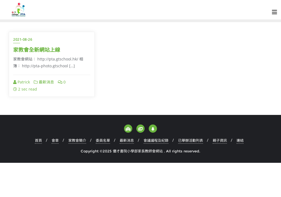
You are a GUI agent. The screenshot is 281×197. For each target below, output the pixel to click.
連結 (240, 140)
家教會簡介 (77, 140)
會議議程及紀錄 (156, 140)
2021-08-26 (22, 39)
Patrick (21, 82)
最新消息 (44, 82)
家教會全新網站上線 (36, 50)
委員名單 (103, 140)
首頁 (38, 140)
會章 (55, 140)
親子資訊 (220, 140)
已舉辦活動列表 (190, 140)
